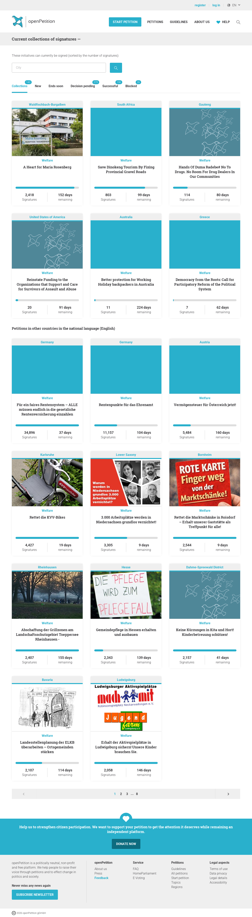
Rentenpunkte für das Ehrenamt (126, 404)
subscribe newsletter (35, 895)
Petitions (155, 22)
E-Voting (139, 878)
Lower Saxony (126, 455)
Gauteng (205, 104)
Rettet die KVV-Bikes (47, 517)
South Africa (126, 104)
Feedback (101, 878)
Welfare (47, 160)
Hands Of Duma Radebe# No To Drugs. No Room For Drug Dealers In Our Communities (205, 172)
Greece (205, 217)
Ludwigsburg (126, 680)
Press (98, 873)
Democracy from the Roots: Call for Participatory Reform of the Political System (204, 284)
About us (202, 22)
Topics (176, 882)
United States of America (47, 217)
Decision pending (83, 84)
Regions (177, 887)
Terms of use (219, 869)
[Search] (238, 22)
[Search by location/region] (59, 68)
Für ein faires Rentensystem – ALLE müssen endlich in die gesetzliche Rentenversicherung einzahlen (47, 409)
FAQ (136, 869)
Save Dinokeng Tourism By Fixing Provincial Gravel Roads (126, 169)
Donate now (126, 844)
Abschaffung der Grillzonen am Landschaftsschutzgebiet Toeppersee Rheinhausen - (47, 634)
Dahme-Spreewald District (204, 567)
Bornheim (205, 455)
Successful (110, 84)
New (38, 86)
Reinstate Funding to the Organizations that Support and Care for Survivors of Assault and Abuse (47, 284)
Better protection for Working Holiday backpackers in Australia (126, 282)
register (200, 5)
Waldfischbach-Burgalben (47, 104)
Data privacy (218, 873)
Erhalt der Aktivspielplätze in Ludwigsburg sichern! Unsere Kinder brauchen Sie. (126, 747)
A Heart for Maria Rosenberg (47, 167)
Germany (47, 342)
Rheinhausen (47, 567)
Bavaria (47, 680)
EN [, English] (231, 5)
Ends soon (56, 86)
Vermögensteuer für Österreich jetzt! (205, 404)
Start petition (125, 22)
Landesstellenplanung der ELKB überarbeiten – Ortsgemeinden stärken (47, 747)
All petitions (179, 873)
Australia (126, 217)
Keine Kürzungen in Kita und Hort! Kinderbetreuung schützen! (205, 632)
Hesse (126, 567)
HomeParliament (144, 873)
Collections (19, 84)
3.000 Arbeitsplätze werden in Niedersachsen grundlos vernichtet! (126, 519)
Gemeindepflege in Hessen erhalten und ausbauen (126, 632)
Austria (205, 342)
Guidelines (179, 22)
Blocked (131, 84)
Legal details (218, 878)
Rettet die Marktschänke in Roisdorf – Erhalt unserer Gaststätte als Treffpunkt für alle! (204, 522)
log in (216, 5)
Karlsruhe (47, 455)
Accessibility (218, 882)
